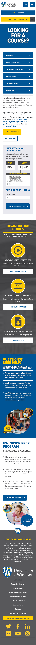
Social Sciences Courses (13, 62)
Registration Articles (18, 307)
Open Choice (10, 90)
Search (25, 4)
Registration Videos (18, 271)
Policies (18, 609)
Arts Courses (10, 55)
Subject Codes (10, 195)
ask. (18, 13)
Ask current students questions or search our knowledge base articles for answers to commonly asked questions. (18, 396)
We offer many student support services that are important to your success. (18, 385)
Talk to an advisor (12, 132)
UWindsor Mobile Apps (18, 596)
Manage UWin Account (18, 613)
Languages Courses (12, 83)
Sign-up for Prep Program (15, 498)
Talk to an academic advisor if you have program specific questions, (16, 121)
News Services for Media (18, 592)
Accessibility (18, 588)
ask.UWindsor (11, 126)
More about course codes (18, 206)
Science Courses (11, 76)
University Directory (18, 584)
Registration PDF (18, 340)
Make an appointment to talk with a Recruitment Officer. (18, 375)
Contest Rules (18, 605)
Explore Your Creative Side (14, 69)
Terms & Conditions (18, 601)
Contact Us (18, 580)
